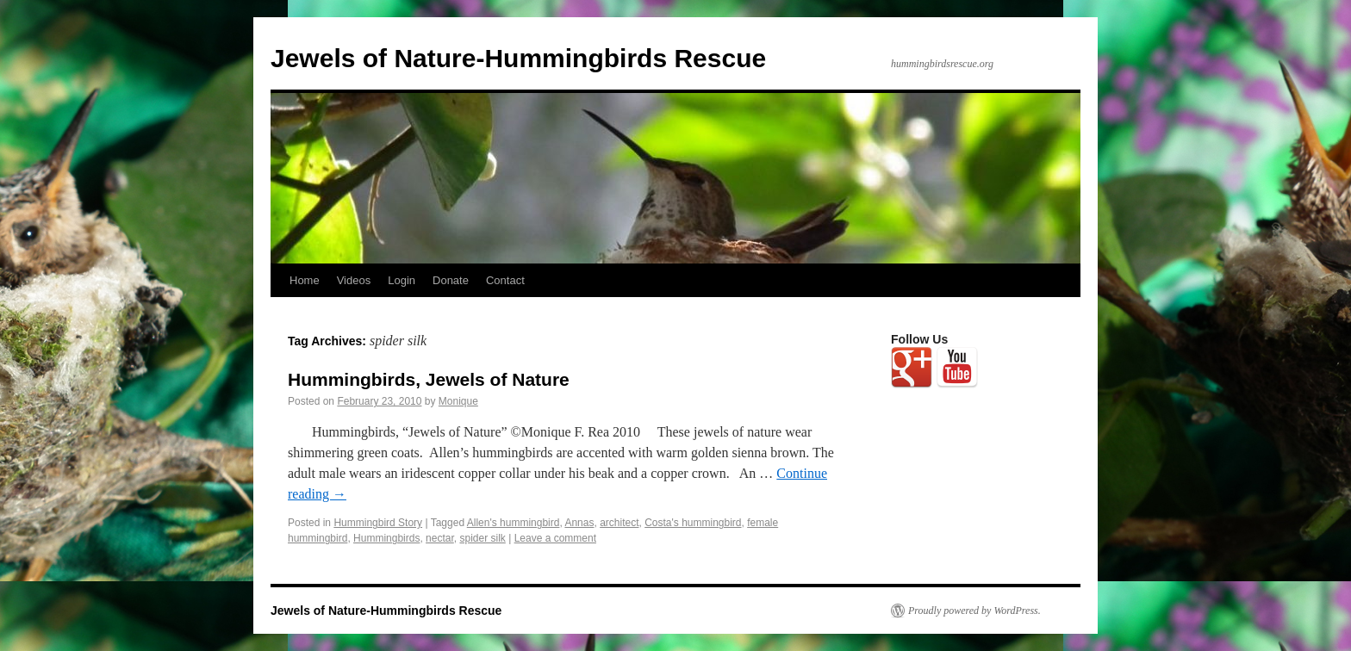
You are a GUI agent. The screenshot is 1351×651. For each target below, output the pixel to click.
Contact (505, 280)
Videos (354, 280)
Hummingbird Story (377, 523)
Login (401, 280)
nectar (440, 538)
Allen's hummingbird (513, 523)
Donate (451, 280)
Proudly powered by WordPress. (974, 610)
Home (305, 280)
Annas (579, 523)
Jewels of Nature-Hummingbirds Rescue (518, 58)
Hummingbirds (386, 538)
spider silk (482, 538)
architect (619, 523)
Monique (458, 401)
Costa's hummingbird (692, 523)
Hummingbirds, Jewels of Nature (429, 379)
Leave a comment (555, 538)
